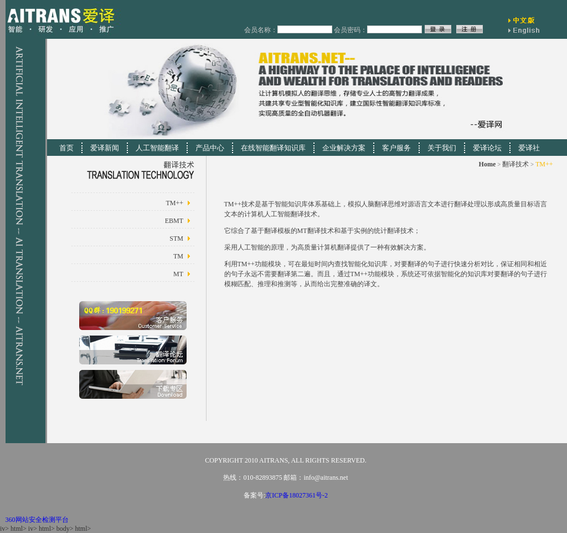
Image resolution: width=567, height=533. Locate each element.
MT (178, 274)
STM (176, 238)
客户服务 (396, 148)
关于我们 (441, 148)
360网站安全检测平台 (37, 520)
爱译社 (529, 148)
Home (487, 164)
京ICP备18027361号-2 (296, 495)
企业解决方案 (343, 148)
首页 (66, 148)
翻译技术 (515, 164)
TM (178, 256)
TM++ (174, 203)
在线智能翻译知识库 (273, 148)
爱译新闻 (104, 148)
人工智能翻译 (157, 148)
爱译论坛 (487, 148)
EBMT (174, 221)
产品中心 (209, 148)
